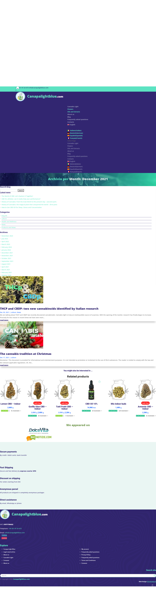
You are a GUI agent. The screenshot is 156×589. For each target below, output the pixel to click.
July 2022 (5, 239)
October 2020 (6, 275)
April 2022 (5, 241)
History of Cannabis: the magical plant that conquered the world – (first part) (29, 205)
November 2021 (7, 256)
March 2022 (6, 244)
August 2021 (6, 264)
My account (85, 549)
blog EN (4, 216)
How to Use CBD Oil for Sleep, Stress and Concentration (22, 207)
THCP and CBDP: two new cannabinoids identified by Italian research (49, 309)
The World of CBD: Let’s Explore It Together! (17, 196)
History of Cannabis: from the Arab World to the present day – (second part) (29, 202)
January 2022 (6, 250)
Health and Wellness (9, 222)
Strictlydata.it (151, 582)
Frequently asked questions (77, 119)
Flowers (70, 109)
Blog (69, 154)
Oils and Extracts (73, 112)
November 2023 (7, 236)
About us (70, 114)
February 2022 (7, 247)
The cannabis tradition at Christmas (25, 354)
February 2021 (7, 272)
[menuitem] (103, 126)
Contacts (70, 159)
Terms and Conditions (88, 560)
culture (4, 219)
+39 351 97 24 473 (22, 88)
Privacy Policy (85, 555)
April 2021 (5, 267)
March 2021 (6, 270)
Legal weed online (9, 552)
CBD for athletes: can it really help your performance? (21, 199)
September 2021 (7, 261)
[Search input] (77, 575)
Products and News (9, 227)
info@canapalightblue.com (15, 533)
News (4, 224)
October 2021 (6, 258)
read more (4, 320)
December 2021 (7, 253)
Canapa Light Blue (9, 549)
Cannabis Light (72, 143)
